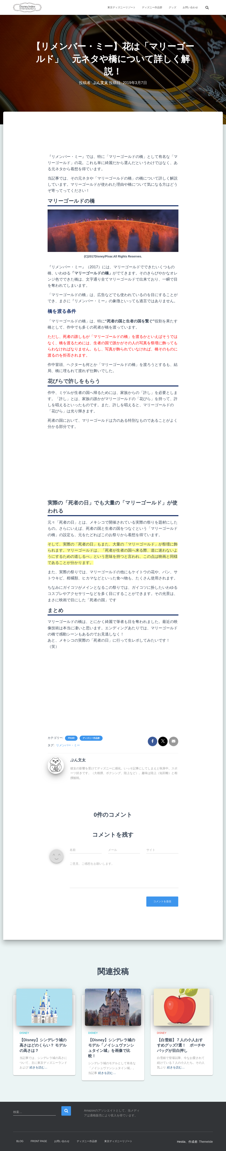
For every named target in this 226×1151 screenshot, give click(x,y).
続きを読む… (38, 1067)
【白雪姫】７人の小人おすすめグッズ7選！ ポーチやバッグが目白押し (181, 1045)
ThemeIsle (206, 1141)
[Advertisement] (125, 136)
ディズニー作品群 (152, 7)
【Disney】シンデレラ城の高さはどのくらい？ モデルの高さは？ (43, 1045)
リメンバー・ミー (68, 745)
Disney (24, 1033)
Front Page (39, 1141)
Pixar (71, 738)
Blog (19, 1141)
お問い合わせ (190, 7)
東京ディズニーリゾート (121, 7)
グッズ (172, 7)
